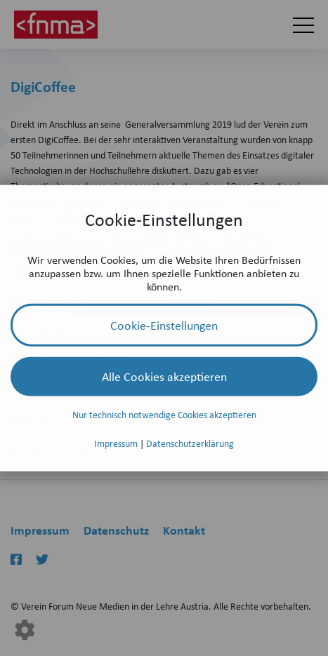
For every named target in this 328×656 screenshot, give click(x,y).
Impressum (117, 443)
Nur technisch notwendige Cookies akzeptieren (164, 414)
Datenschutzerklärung (190, 443)
